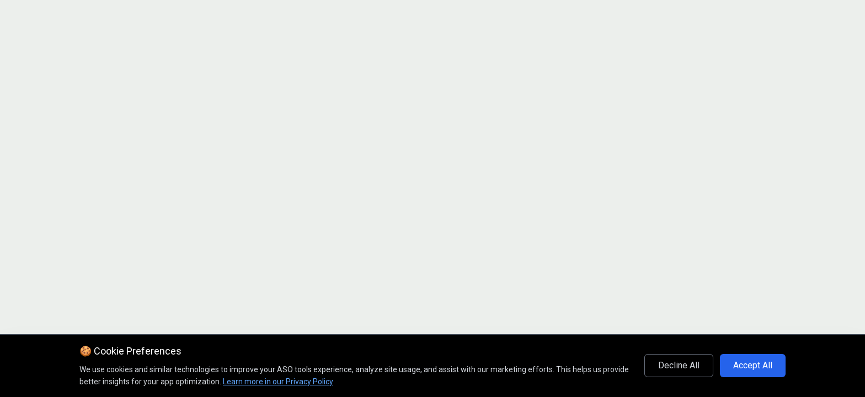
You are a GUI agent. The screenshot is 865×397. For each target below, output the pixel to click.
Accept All (752, 365)
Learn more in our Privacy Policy (278, 381)
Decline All (679, 365)
